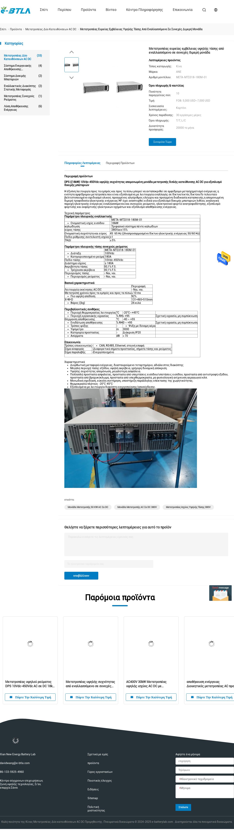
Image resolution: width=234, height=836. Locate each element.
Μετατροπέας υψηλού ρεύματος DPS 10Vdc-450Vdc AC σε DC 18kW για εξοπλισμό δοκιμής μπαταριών (30, 684)
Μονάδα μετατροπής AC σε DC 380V (137, 507)
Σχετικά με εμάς (98, 754)
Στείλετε (183, 807)
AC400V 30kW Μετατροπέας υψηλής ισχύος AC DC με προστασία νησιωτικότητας (146, 684)
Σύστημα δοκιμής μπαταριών (23, 77)
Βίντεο (111, 10)
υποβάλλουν (81, 575)
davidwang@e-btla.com (15, 763)
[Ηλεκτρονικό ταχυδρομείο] (205, 779)
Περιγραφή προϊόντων (120, 163)
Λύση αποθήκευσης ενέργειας (23, 108)
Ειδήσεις (93, 789)
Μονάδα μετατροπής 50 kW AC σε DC (88, 507)
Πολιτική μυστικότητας (96, 808)
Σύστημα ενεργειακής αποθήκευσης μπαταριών (23, 67)
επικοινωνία (182, 10)
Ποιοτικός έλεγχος (100, 780)
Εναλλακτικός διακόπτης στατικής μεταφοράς (23, 87)
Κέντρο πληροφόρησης (144, 10)
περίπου (64, 10)
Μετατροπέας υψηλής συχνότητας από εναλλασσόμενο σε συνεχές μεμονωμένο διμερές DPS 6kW (90, 684)
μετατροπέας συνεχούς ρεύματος (23, 97)
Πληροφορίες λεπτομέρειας (82, 163)
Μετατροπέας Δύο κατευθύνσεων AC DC (23, 57)
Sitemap (93, 798)
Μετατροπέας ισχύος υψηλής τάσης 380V (188, 507)
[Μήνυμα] (205, 791)
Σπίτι (44, 10)
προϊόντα (88, 10)
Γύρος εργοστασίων (100, 771)
